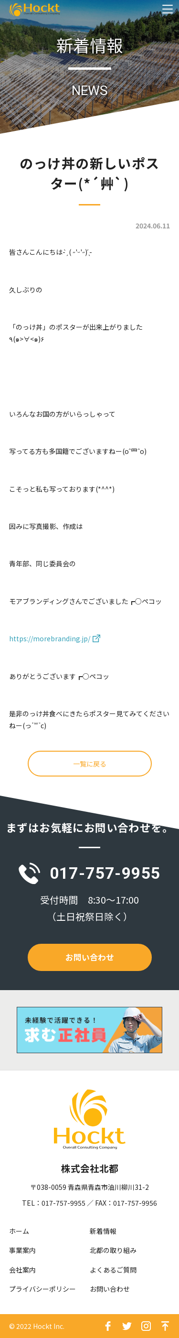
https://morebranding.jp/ (49, 638)
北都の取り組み (113, 1250)
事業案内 (22, 1250)
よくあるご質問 (113, 1269)
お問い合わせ (89, 957)
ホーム (19, 1231)
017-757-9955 (105, 873)
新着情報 (103, 1231)
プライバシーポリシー (42, 1289)
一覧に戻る (89, 763)
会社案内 (22, 1269)
